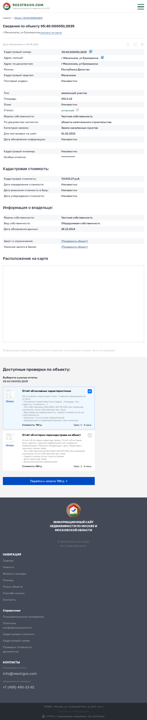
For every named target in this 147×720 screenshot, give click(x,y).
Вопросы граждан (14, 573)
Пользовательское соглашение (23, 616)
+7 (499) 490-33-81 (18, 687)
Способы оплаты (13, 593)
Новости (8, 567)
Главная (8, 560)
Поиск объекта (13, 586)
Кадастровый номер (16, 640)
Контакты (9, 599)
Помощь (8, 580)
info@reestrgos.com (20, 673)
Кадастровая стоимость (19, 634)
